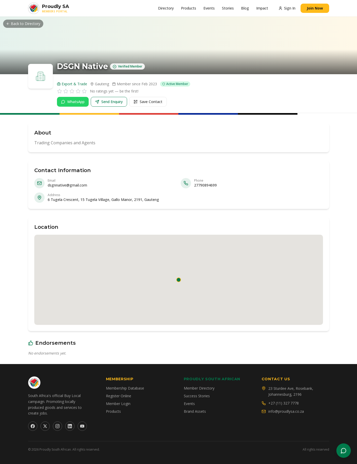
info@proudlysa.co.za (286, 411)
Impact (262, 8)
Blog (245, 8)
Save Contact (148, 101)
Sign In (286, 8)
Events (209, 8)
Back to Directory (23, 23)
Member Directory (199, 388)
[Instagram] (57, 426)
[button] (178, 279)
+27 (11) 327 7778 (283, 403)
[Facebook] (32, 426)
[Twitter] (45, 426)
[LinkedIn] (69, 426)
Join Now (315, 8)
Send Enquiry (109, 101)
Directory (166, 8)
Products (188, 8)
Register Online (118, 395)
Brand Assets (195, 411)
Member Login (118, 403)
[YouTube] (82, 426)
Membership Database (125, 388)
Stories (228, 8)
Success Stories (197, 395)
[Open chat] (343, 450)
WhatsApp (73, 101)
